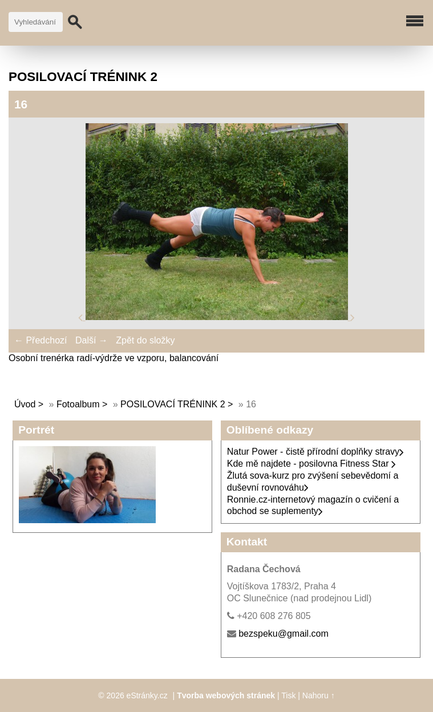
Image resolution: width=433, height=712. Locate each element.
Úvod (24, 404)
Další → (91, 340)
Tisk (288, 695)
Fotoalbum (78, 404)
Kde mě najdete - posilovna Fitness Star (311, 463)
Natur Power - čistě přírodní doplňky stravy (315, 451)
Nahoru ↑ (318, 695)
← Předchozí (40, 340)
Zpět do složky (145, 340)
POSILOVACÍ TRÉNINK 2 (172, 404)
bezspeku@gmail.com (283, 633)
